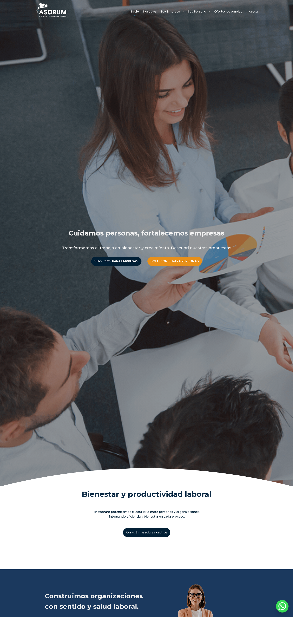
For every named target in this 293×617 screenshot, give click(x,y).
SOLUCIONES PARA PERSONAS (175, 261)
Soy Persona (199, 11)
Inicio (135, 11)
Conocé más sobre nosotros (146, 532)
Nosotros (149, 11)
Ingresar (253, 11)
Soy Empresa (172, 11)
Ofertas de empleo (228, 11)
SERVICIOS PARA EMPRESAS (116, 261)
